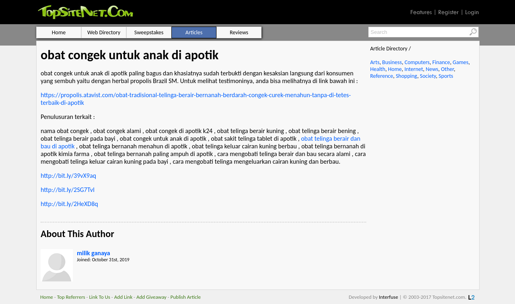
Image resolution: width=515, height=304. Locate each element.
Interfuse (388, 297)
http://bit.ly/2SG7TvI (68, 190)
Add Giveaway (151, 297)
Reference (381, 76)
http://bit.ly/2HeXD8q (69, 204)
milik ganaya (93, 253)
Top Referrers (71, 297)
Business (392, 62)
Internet (413, 69)
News (432, 69)
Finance (441, 62)
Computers (416, 62)
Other (447, 69)
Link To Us (99, 297)
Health (377, 69)
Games (460, 62)
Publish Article (186, 297)
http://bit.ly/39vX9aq (68, 175)
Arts (374, 62)
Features (421, 12)
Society (428, 76)
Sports (446, 76)
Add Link (123, 297)
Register (448, 12)
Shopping (406, 76)
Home (395, 69)
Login (472, 12)
